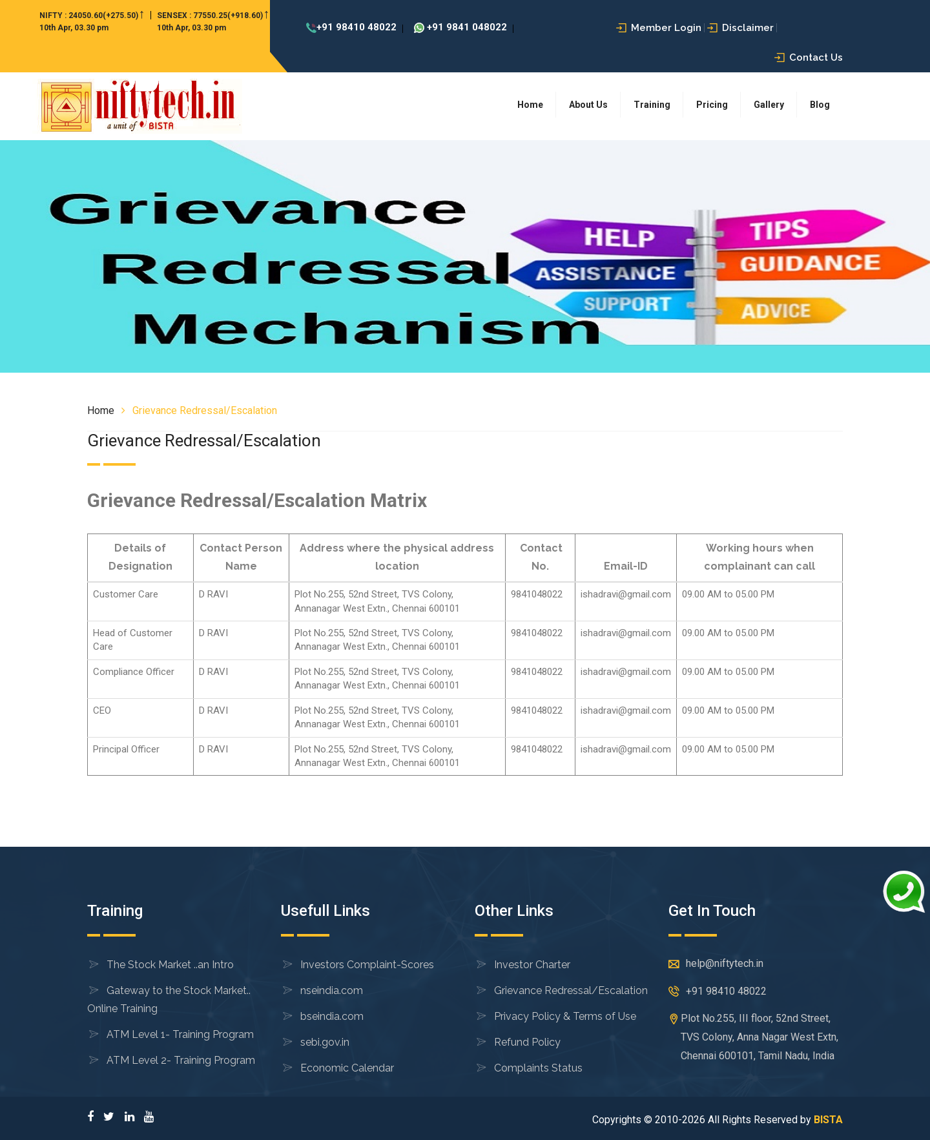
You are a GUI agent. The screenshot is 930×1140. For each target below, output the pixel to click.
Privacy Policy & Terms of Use (565, 1016)
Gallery (769, 104)
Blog (820, 104)
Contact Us (808, 57)
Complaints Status (538, 1068)
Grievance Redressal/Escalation (571, 990)
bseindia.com (332, 1016)
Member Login (658, 28)
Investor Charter (532, 965)
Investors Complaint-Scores (367, 965)
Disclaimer (740, 28)
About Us (588, 104)
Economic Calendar (347, 1068)
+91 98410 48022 (351, 27)
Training (652, 104)
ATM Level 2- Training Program (181, 1060)
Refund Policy (527, 1042)
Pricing (712, 104)
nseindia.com (331, 990)
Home (530, 104)
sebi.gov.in (324, 1042)
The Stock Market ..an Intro (170, 965)
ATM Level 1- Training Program (180, 1034)
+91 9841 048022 (460, 27)
